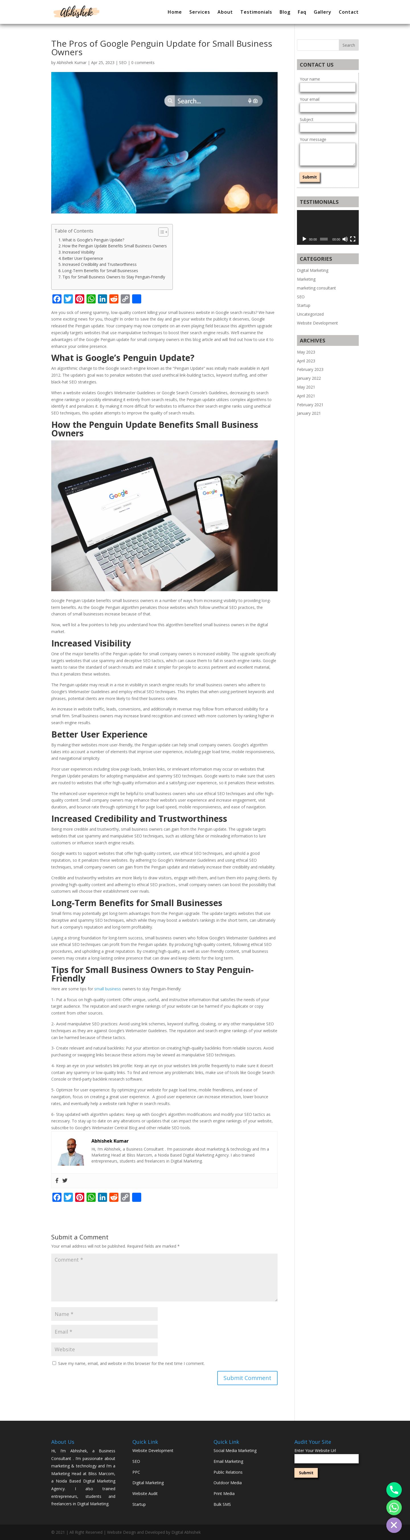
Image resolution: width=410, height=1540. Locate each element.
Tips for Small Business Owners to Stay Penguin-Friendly (113, 277)
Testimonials (256, 12)
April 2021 (306, 396)
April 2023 (306, 361)
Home (175, 12)
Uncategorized (310, 314)
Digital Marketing (312, 270)
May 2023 (306, 352)
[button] (160, 232)
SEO (123, 62)
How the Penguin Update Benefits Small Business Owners (114, 246)
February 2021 (310, 404)
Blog (285, 12)
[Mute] (345, 239)
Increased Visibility (78, 252)
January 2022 (309, 378)
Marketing (306, 279)
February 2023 (310, 369)
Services (199, 12)
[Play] (304, 239)
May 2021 (306, 387)
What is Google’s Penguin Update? (93, 240)
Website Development (317, 323)
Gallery (322, 12)
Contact (349, 12)
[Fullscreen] (353, 239)
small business (107, 988)
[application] (328, 227)
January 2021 (309, 413)
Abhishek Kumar (72, 62)
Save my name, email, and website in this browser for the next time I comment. (131, 1363)
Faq (302, 12)
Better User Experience (82, 258)
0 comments (143, 62)
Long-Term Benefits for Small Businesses (100, 270)
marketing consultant (316, 288)
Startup (303, 305)
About (225, 12)
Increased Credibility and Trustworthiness (99, 264)
